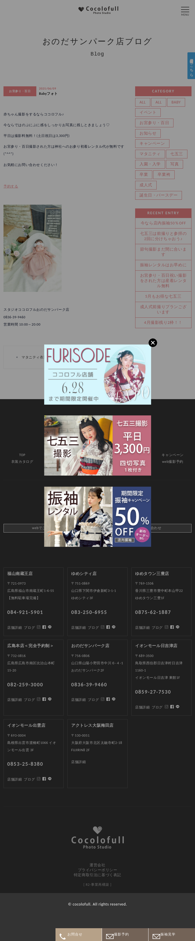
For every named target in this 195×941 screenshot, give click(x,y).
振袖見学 (168, 934)
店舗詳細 (14, 779)
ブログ (29, 779)
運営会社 (97, 865)
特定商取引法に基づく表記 (97, 875)
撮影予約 (121, 934)
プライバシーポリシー (97, 870)
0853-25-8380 (25, 764)
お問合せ (75, 934)
